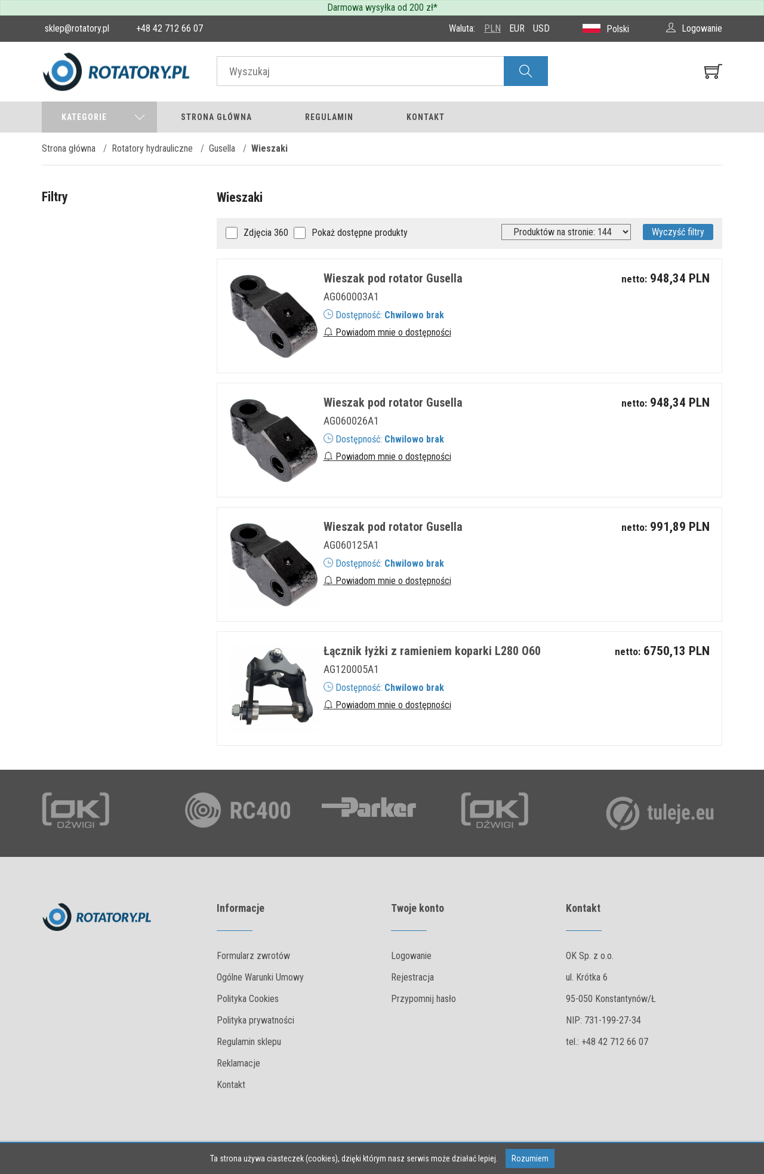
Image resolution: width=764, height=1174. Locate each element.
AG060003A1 (351, 296)
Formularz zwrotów (253, 955)
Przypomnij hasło (423, 998)
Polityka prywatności (255, 1020)
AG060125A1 (351, 545)
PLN (492, 28)
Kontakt (425, 117)
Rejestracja (412, 977)
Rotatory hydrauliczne (152, 148)
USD (541, 28)
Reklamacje (238, 1063)
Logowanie (411, 955)
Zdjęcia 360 (266, 232)
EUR (517, 28)
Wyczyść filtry (678, 232)
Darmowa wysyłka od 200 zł (380, 7)
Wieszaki (269, 148)
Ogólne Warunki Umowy (260, 977)
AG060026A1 (351, 420)
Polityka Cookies (248, 998)
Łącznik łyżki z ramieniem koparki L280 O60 (432, 651)
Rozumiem (530, 1158)
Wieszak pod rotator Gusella (393, 278)
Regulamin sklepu (249, 1041)
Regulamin (329, 117)
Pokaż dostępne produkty (360, 232)
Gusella (222, 148)
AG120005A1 (351, 669)
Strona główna (216, 117)
